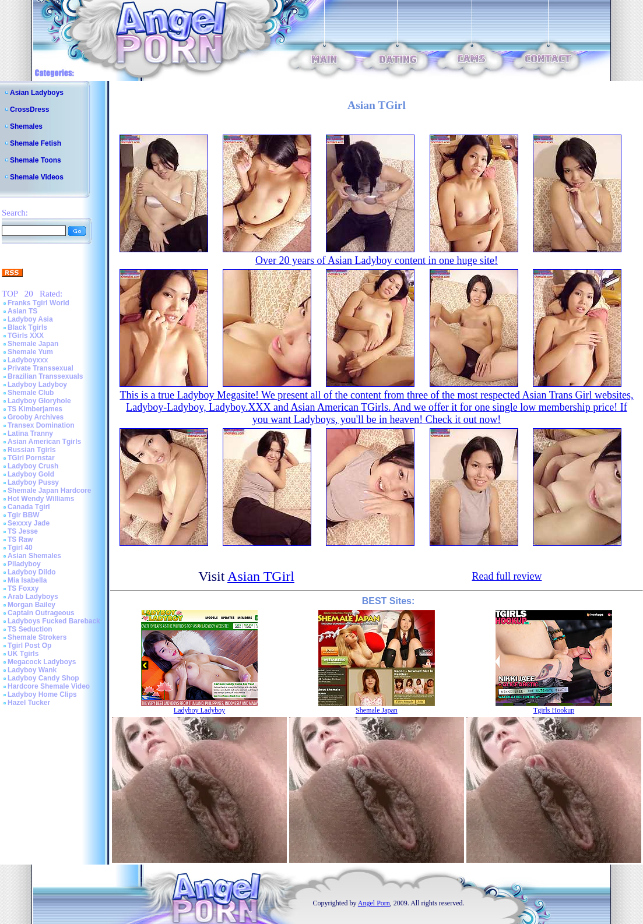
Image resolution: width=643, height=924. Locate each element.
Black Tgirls (27, 327)
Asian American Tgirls (44, 442)
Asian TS (22, 311)
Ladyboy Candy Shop (43, 678)
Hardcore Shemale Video (49, 686)
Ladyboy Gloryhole (39, 401)
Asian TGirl (260, 576)
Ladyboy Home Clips (42, 694)
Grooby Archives (36, 417)
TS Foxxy (23, 588)
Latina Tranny (30, 433)
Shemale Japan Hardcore (49, 490)
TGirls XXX (26, 335)
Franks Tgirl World (38, 303)
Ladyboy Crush (33, 466)
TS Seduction (30, 629)
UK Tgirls (23, 654)
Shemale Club (31, 393)
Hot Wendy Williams (41, 499)
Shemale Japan (33, 344)
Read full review (507, 576)
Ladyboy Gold (31, 474)
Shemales (26, 126)
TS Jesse (23, 531)
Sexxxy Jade (29, 523)
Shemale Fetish (35, 143)
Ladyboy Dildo (32, 572)
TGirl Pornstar (31, 458)
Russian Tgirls (32, 450)
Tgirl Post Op (29, 645)
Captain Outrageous (41, 613)
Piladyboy (24, 564)
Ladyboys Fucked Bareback (54, 621)
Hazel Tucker (29, 703)
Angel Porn (374, 903)
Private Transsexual (40, 368)
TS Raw (20, 539)
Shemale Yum (30, 352)
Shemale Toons (35, 160)
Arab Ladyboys (33, 597)
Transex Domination (41, 425)
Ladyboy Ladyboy (37, 384)
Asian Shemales (34, 556)
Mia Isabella (27, 580)
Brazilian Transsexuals (45, 376)
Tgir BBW (24, 515)
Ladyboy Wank (32, 670)
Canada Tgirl (29, 507)
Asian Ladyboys (37, 93)
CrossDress (29, 109)
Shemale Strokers (37, 637)
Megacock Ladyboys (42, 662)
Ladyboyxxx (28, 360)
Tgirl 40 (20, 548)
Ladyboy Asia (30, 319)
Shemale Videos (37, 177)
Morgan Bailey (31, 605)
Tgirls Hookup (553, 710)
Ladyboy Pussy (33, 482)
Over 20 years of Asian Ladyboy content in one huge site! (376, 260)
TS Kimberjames (35, 409)
